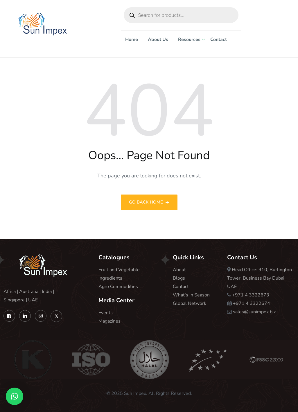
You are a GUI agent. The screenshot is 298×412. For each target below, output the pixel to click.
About (179, 270)
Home (131, 39)
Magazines (109, 321)
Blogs (179, 278)
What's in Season (191, 295)
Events (105, 313)
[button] (14, 396)
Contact (218, 39)
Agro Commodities (118, 286)
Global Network (189, 303)
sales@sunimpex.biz (254, 312)
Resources (189, 39)
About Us (158, 39)
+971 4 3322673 (250, 295)
